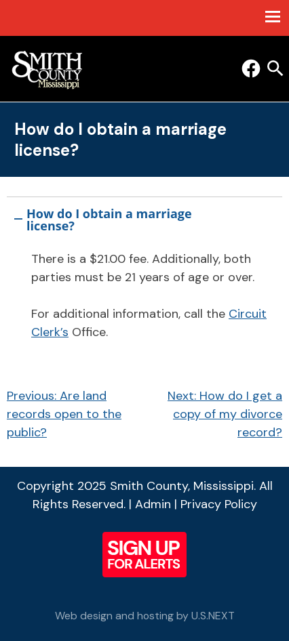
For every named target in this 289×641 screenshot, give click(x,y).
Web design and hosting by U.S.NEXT (145, 615)
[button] (144, 217)
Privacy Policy (218, 504)
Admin (153, 504)
